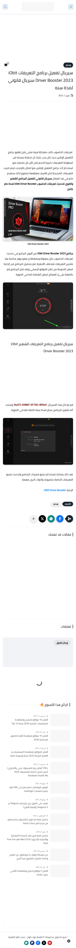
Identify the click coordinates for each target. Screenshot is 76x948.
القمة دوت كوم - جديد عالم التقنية (25, 937)
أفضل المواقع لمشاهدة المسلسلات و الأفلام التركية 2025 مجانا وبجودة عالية (29, 754)
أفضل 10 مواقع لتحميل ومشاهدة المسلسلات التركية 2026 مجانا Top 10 (29, 721)
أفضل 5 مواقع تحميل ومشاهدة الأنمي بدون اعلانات (29, 873)
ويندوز (68, 65)
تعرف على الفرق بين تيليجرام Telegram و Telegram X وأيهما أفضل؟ (28, 805)
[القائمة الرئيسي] (71, 7)
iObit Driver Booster (55, 490)
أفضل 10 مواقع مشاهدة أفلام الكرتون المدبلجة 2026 (29, 737)
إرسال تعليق (62, 643)
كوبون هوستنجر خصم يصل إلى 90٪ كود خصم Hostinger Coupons (28, 789)
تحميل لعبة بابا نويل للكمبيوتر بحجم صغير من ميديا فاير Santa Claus (27, 821)
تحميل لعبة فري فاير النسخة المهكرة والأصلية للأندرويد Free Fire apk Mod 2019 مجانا (27, 839)
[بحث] (5, 7)
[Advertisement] (38, 39)
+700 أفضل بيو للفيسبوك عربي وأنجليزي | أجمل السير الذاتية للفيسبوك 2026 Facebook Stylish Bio (27, 771)
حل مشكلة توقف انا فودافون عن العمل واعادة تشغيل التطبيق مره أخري (28, 856)
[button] (60, 518)
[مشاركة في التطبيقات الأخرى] (33, 518)
